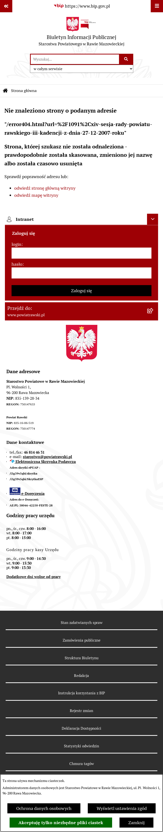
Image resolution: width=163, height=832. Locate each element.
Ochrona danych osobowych (44, 808)
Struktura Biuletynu (82, 658)
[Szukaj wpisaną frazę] (126, 59)
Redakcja (81, 675)
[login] (81, 253)
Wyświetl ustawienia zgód (122, 808)
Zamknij (136, 822)
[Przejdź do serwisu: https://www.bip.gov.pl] (82, 6)
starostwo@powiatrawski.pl (47, 456)
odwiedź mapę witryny (36, 195)
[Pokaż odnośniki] (6, 6)
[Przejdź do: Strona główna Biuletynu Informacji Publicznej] (5, 91)
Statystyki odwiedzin (81, 746)
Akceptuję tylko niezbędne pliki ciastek (60, 822)
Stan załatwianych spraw (82, 622)
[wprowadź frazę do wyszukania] (75, 59)
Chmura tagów (81, 763)
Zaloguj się (81, 290)
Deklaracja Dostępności (81, 728)
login (16, 244)
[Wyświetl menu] (157, 6)
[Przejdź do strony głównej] (81, 33)
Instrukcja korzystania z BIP (81, 693)
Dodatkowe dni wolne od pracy (33, 576)
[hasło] (81, 272)
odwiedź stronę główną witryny (44, 188)
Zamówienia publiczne (82, 640)
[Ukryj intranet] (152, 219)
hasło (17, 264)
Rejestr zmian (81, 710)
